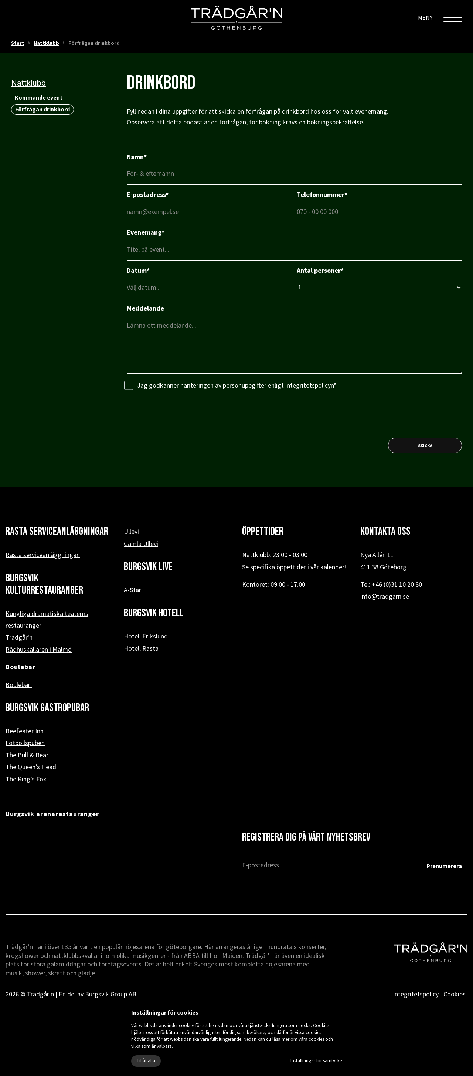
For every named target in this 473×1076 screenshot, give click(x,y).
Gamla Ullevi (141, 543)
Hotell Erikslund (146, 636)
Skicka (425, 445)
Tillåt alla (146, 1060)
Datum (138, 270)
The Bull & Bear (27, 755)
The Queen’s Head (31, 766)
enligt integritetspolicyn (301, 385)
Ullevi (131, 531)
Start (17, 43)
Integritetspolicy (416, 994)
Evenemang (145, 232)
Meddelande (145, 308)
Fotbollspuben (25, 742)
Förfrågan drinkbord (42, 109)
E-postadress (148, 194)
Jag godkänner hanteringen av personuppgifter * (230, 385)
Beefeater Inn (25, 731)
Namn (137, 156)
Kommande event (38, 97)
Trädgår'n (19, 637)
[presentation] (183, 413)
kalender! (333, 567)
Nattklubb (46, 43)
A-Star (132, 590)
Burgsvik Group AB (110, 994)
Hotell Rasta (141, 648)
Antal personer (320, 270)
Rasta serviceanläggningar (43, 554)
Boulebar (19, 684)
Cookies (454, 994)
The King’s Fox (26, 779)
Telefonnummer (322, 194)
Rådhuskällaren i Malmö (39, 649)
